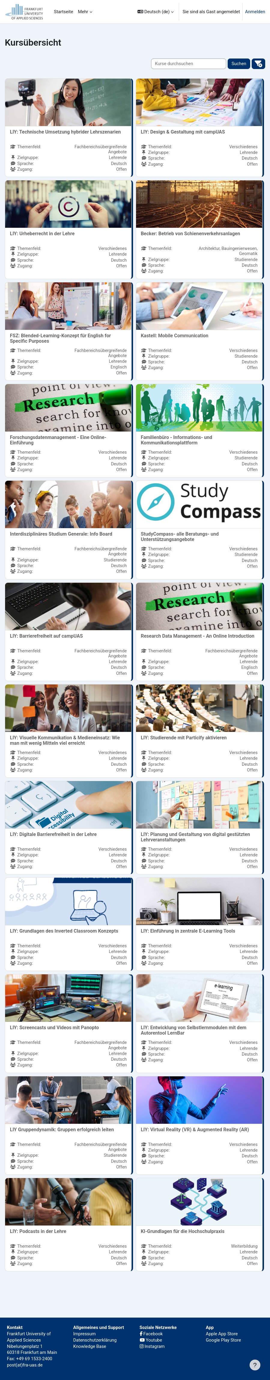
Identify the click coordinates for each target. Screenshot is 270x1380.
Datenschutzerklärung (95, 1340)
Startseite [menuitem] (63, 11)
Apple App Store (222, 1333)
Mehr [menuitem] (83, 11)
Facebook (151, 1333)
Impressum (84, 1333)
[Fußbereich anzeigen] (255, 1365)
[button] (155, 11)
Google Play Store (223, 1340)
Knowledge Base (89, 1346)
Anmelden (255, 11)
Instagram (152, 1346)
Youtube (151, 1340)
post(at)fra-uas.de (25, 1365)
